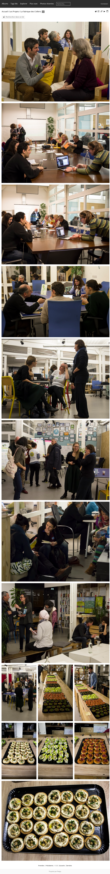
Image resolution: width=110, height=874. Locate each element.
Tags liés (14, 3)
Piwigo (59, 871)
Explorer (23, 3)
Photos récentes (47, 3)
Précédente (49, 866)
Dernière (69, 866)
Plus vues (34, 3)
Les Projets (14, 11)
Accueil (5, 11)
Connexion (104, 4)
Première (41, 866)
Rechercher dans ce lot (15, 17)
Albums (5, 3)
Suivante (62, 866)
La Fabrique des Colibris (30, 11)
